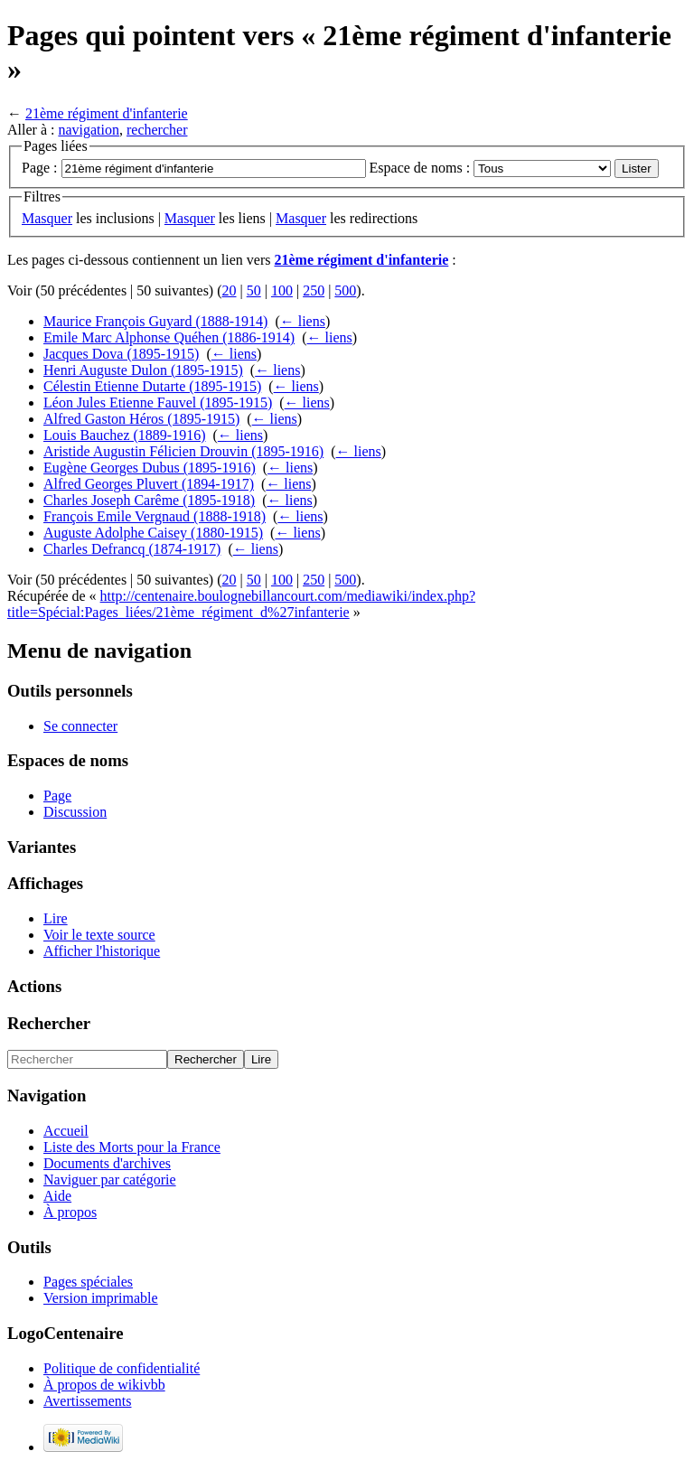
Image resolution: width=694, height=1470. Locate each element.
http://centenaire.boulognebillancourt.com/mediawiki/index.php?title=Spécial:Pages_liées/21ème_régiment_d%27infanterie (241, 604)
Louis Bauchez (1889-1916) (124, 435)
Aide (57, 1195)
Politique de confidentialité (121, 1368)
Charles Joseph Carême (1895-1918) (149, 500)
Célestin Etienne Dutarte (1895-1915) (152, 386)
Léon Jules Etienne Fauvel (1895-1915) (157, 402)
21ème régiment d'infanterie (106, 113)
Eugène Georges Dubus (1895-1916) (149, 467)
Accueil (66, 1130)
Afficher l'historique (101, 951)
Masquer (47, 218)
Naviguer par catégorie (109, 1179)
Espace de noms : (420, 167)
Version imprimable (100, 1298)
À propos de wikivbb (104, 1384)
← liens (302, 321)
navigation (88, 129)
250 (313, 290)
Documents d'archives (107, 1163)
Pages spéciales (88, 1281)
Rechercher (48, 1023)
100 (282, 290)
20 (229, 290)
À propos (70, 1212)
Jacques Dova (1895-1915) (121, 353)
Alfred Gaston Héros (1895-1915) (141, 418)
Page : (40, 167)
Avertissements (87, 1401)
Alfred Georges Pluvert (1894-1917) (148, 484)
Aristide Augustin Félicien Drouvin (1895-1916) (183, 451)
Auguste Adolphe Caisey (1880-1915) (153, 532)
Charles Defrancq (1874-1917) (131, 549)
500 (345, 290)
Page (57, 795)
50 (254, 290)
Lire (55, 918)
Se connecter (80, 726)
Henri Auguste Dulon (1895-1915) (143, 370)
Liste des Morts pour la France (131, 1147)
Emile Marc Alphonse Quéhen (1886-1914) (169, 337)
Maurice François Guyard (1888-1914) (155, 321)
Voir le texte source (99, 934)
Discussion (75, 811)
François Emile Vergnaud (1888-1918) (154, 516)
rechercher (157, 129)
